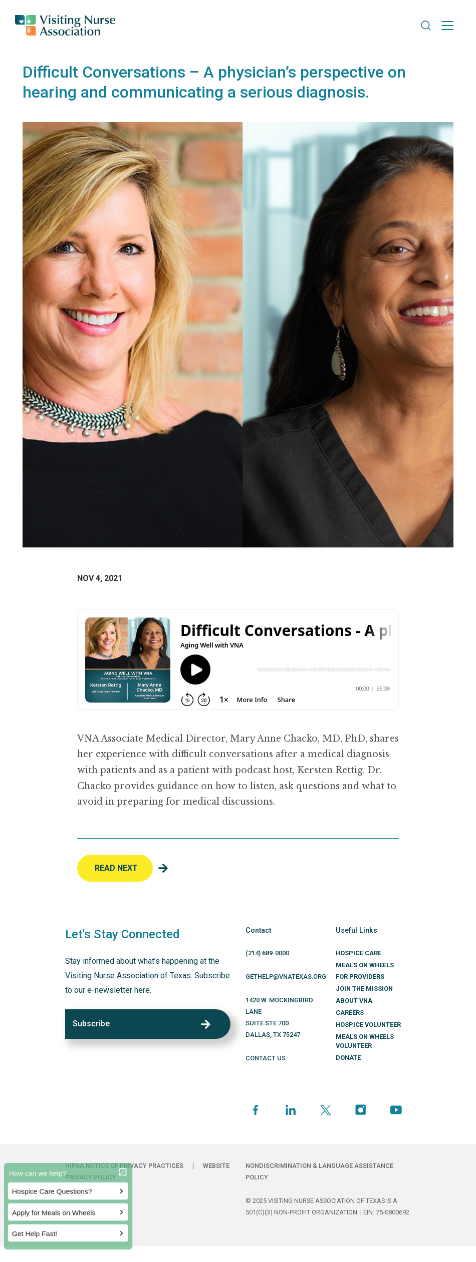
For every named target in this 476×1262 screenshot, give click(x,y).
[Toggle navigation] (447, 25)
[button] (426, 26)
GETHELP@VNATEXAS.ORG (286, 976)
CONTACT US (266, 1058)
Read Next (116, 868)
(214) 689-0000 (267, 953)
